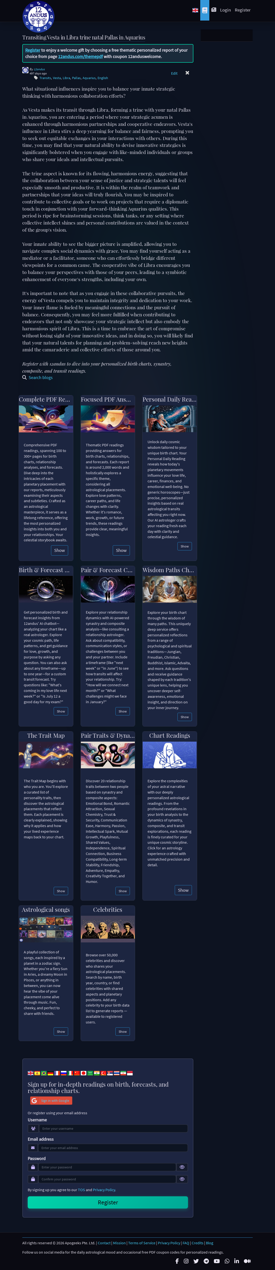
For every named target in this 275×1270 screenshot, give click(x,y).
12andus (39, 69)
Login (225, 10)
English (103, 78)
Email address (41, 1139)
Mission (119, 1242)
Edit (174, 73)
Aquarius (89, 78)
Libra (66, 78)
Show (59, 550)
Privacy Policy (104, 1189)
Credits (197, 1242)
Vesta (57, 78)
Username (37, 1120)
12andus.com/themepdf (80, 56)
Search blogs (37, 377)
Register (243, 10)
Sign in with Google (49, 1100)
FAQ (186, 1242)
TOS (81, 1189)
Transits (45, 78)
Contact (104, 1242)
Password (37, 1158)
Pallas (76, 78)
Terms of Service (141, 1242)
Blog (209, 1242)
